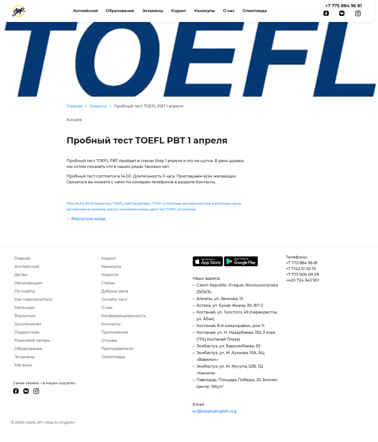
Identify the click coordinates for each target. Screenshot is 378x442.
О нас (229, 10)
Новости (98, 106)
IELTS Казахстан (98, 203)
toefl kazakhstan (138, 203)
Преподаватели (117, 348)
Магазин (23, 365)
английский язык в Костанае (206, 203)
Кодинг (178, 10)
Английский (85, 10)
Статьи (108, 283)
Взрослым (24, 316)
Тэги (70, 203)
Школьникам (27, 324)
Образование (120, 10)
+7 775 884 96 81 (343, 5)
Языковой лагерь (32, 340)
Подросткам (27, 332)
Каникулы (204, 10)
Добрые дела (114, 291)
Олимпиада (255, 10)
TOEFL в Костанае (166, 203)
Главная (74, 106)
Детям (20, 274)
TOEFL (118, 203)
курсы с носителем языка (127, 209)
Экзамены (152, 10)
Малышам (24, 307)
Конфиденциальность (123, 316)
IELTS (79, 203)
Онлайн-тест (114, 299)
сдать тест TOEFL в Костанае (173, 209)
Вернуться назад (88, 218)
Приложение (114, 332)
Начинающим (28, 283)
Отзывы (109, 340)
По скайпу (24, 291)
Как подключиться (33, 299)
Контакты (111, 324)
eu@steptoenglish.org (214, 411)
